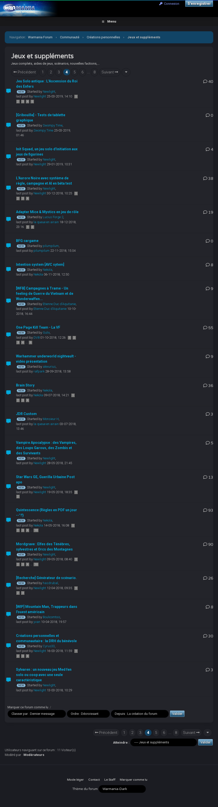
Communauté (69, 37)
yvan (37, 622)
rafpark (39, 371)
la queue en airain (46, 222)
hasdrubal (50, 583)
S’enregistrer (199, 4)
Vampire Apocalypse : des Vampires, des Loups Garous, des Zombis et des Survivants (46, 448)
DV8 (37, 337)
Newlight (49, 91)
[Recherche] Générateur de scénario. (46, 578)
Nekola (47, 270)
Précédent (25, 72)
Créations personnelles (103, 37)
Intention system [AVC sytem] (40, 264)
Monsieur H (51, 419)
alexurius (49, 366)
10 (36, 530)
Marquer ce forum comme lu (28, 707)
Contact (94, 779)
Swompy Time (52, 125)
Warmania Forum (40, 37)
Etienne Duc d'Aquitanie (59, 304)
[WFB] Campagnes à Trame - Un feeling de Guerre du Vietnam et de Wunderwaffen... (44, 293)
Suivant (110, 72)
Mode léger (75, 779)
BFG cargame (27, 241)
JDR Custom (26, 414)
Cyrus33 (49, 646)
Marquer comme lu (133, 779)
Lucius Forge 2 (53, 217)
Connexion (169, 4)
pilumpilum (51, 246)
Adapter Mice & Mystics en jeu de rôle (47, 212)
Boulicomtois (51, 617)
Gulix (46, 332)
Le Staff (109, 779)
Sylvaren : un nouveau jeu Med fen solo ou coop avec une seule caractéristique (44, 674)
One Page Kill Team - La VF (38, 327)
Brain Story (25, 385)
